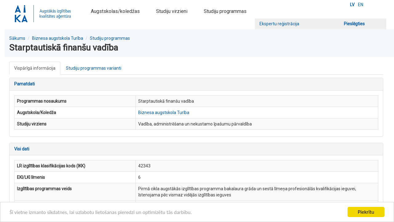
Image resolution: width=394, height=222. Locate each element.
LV (352, 4)
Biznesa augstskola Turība (57, 38)
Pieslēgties (354, 23)
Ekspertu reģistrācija (279, 23)
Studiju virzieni (171, 11)
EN (360, 4)
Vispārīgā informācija (34, 68)
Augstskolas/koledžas (115, 11)
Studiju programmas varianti (93, 68)
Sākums (17, 38)
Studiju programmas (225, 11)
